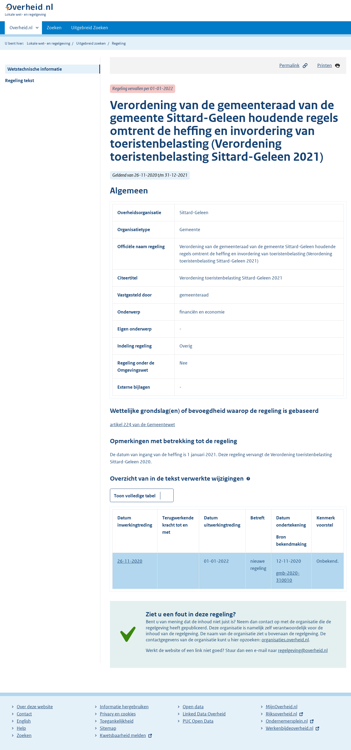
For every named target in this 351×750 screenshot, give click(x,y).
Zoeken (54, 28)
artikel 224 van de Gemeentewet (142, 424)
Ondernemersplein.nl (287, 721)
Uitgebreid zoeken (91, 43)
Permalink (293, 65)
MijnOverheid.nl (281, 707)
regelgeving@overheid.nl (303, 650)
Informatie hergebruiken (124, 707)
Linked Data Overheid (204, 714)
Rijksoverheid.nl (281, 714)
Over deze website (35, 707)
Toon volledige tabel (135, 496)
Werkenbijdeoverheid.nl (289, 728)
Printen (328, 65)
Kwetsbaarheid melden (123, 735)
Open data (193, 707)
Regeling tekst (19, 80)
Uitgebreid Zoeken (89, 28)
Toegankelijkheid (117, 721)
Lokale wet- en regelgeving (48, 43)
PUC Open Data (198, 721)
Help (21, 728)
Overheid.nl (21, 29)
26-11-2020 (129, 561)
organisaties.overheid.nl (285, 640)
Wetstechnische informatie (34, 69)
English (24, 721)
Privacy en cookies (118, 714)
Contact (24, 714)
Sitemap (108, 728)
